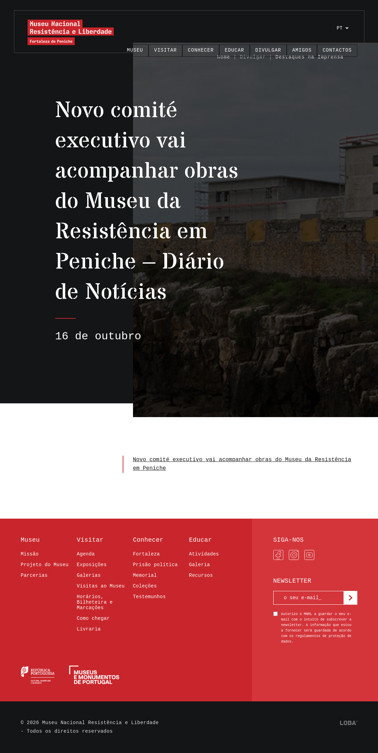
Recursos (201, 575)
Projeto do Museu (45, 565)
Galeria (199, 565)
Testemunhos (149, 597)
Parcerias (34, 575)
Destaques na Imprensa (310, 57)
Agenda (86, 554)
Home (223, 57)
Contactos (337, 50)
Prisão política (155, 565)
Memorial (145, 575)
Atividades (204, 554)
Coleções (145, 586)
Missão (30, 554)
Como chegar (93, 618)
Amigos (301, 50)
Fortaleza (146, 554)
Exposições (92, 565)
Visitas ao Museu (101, 586)
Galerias (89, 575)
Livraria (89, 629)
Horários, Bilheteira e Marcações (95, 602)
